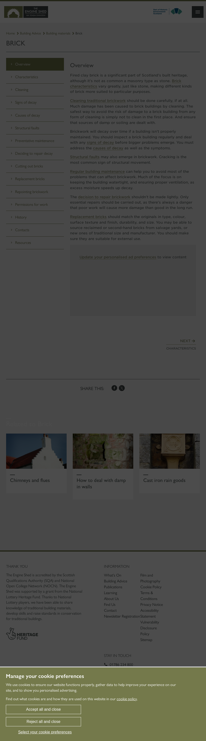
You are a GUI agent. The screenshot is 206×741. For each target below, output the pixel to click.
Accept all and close (43, 709)
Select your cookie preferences (45, 732)
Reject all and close (44, 721)
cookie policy (127, 699)
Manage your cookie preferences (45, 676)
